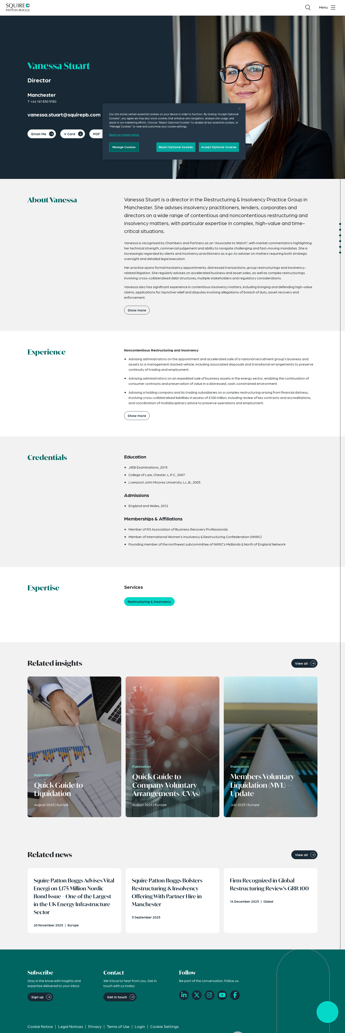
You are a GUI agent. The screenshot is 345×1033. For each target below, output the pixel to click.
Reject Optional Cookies (176, 147)
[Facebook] (235, 997)
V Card (69, 133)
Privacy (94, 1027)
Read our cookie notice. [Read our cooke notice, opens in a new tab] (124, 134)
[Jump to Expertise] (340, 241)
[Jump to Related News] (340, 252)
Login (140, 1027)
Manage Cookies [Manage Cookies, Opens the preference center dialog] (124, 147)
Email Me (38, 133)
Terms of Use (118, 1027)
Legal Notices (70, 1027)
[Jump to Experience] (340, 230)
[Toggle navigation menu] (328, 8)
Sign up (37, 998)
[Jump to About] (340, 224)
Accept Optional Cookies (219, 147)
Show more (137, 310)
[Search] (307, 8)
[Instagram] (209, 997)
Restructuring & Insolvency (149, 601)
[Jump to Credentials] (340, 235)
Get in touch (117, 998)
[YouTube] (222, 997)
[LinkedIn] (184, 997)
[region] (174, 131)
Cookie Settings (164, 1027)
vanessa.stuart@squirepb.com (64, 114)
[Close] (239, 108)
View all (301, 663)
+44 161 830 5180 (43, 101)
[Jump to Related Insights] (340, 247)
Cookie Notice (40, 1027)
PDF (96, 133)
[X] (197, 997)
